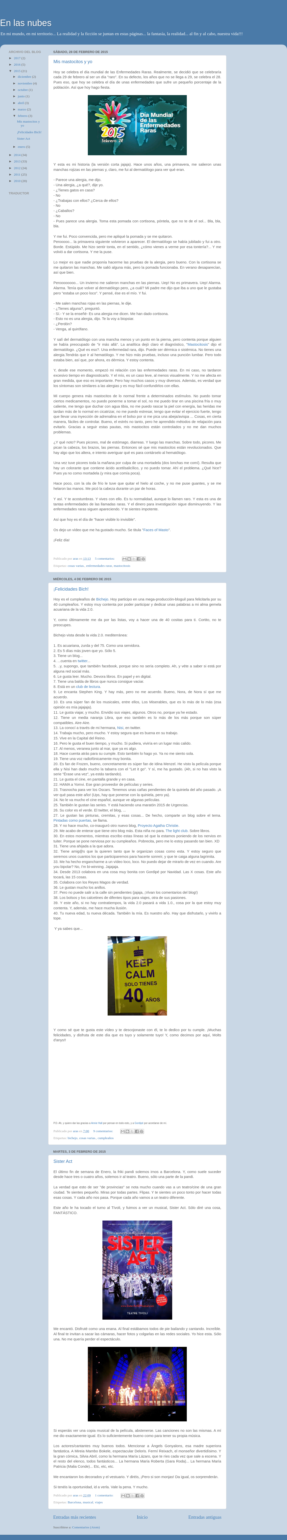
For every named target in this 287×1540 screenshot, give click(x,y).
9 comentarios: (103, 1131)
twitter (82, 661)
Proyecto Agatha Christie (158, 826)
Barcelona (74, 1502)
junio (21, 96)
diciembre (25, 76)
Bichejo (102, 599)
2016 (17, 64)
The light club (177, 831)
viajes (99, 1502)
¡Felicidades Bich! (71, 589)
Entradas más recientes (74, 1517)
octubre (23, 90)
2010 (17, 181)
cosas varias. (76, 566)
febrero (23, 116)
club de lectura (88, 687)
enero (22, 147)
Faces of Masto (155, 530)
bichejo (72, 1138)
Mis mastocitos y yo (72, 61)
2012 (17, 168)
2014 (17, 155)
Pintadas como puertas (72, 820)
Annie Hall (96, 1123)
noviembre (25, 83)
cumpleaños (106, 1138)
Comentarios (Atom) (86, 1527)
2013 (17, 161)
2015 (17, 71)
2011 (17, 174)
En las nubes (25, 23)
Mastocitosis (198, 344)
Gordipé (139, 1123)
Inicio (142, 1517)
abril (21, 103)
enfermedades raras (99, 566)
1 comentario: (104, 1495)
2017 (17, 58)
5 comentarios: (105, 558)
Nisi (120, 728)
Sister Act (62, 1161)
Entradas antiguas (204, 1517)
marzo (22, 109)
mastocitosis (122, 566)
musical (88, 1502)
